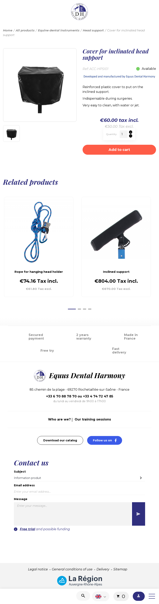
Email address (24, 485)
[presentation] (118, 539)
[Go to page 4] (90, 309)
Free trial (27, 529)
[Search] (83, 596)
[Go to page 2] (79, 309)
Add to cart (119, 150)
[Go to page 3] (84, 309)
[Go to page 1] (72, 309)
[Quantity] (124, 134)
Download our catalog (60, 440)
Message (20, 499)
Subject (20, 471)
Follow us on (107, 440)
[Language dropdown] (101, 596)
